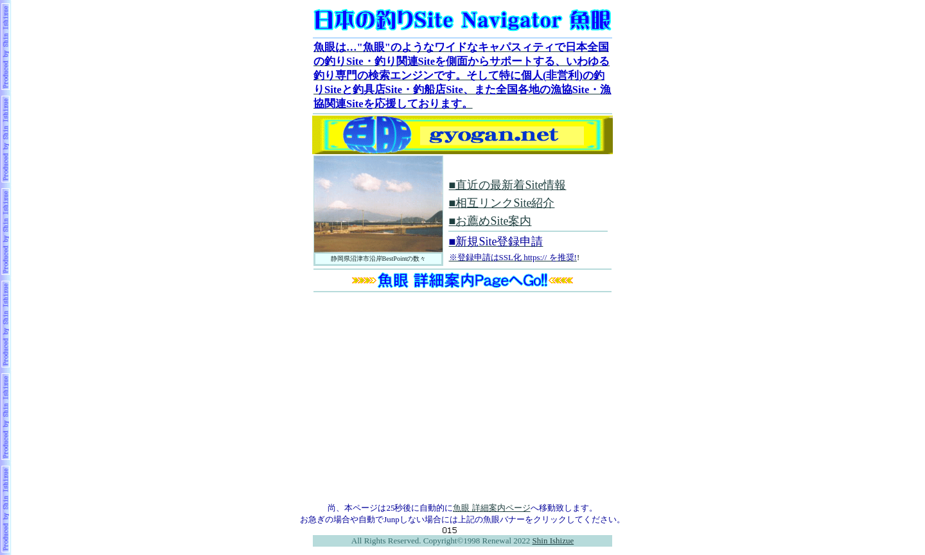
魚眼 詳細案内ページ (491, 508)
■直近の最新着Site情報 (508, 185)
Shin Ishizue (553, 540)
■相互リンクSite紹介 (502, 203)
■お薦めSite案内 (490, 221)
